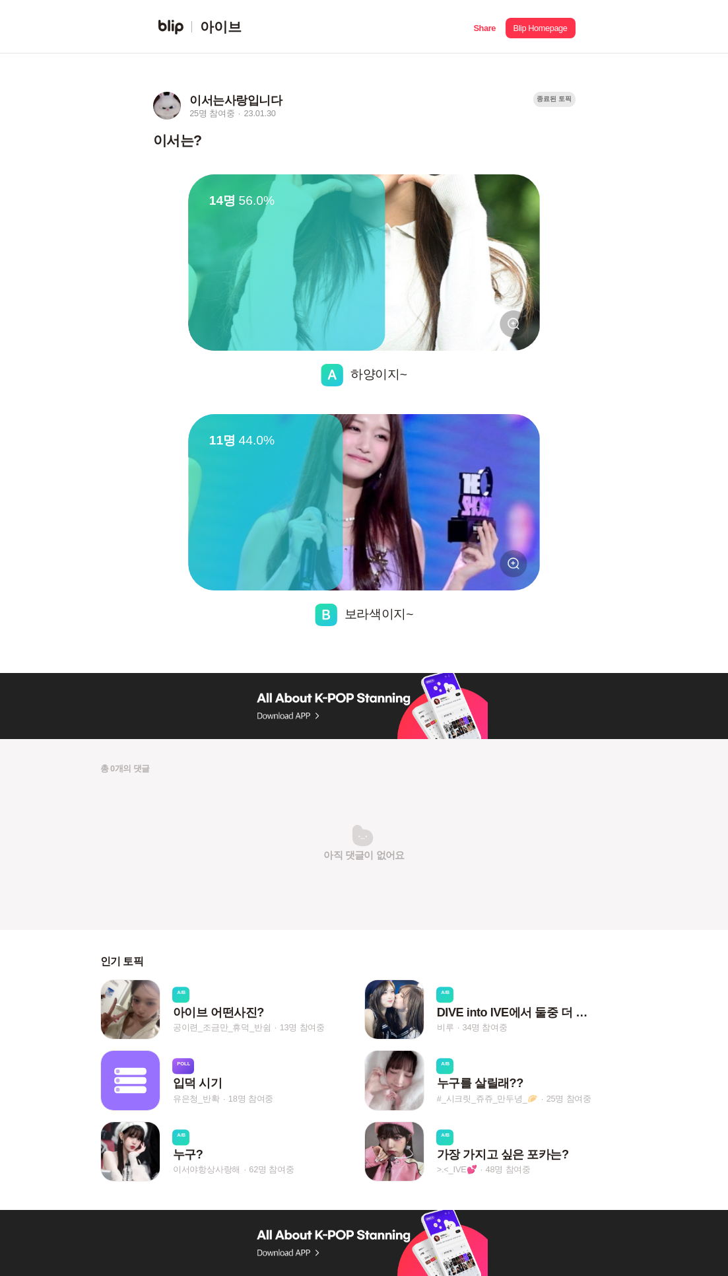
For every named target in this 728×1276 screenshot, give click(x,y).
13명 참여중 (302, 1027)
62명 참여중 (271, 1169)
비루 (445, 1027)
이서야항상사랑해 (206, 1169)
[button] (485, 26)
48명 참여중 (508, 1169)
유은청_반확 (196, 1099)
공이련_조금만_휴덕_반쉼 (222, 1027)
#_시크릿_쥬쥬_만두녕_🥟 (487, 1099)
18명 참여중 (250, 1099)
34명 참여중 (484, 1027)
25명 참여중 (568, 1099)
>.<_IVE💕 (457, 1169)
